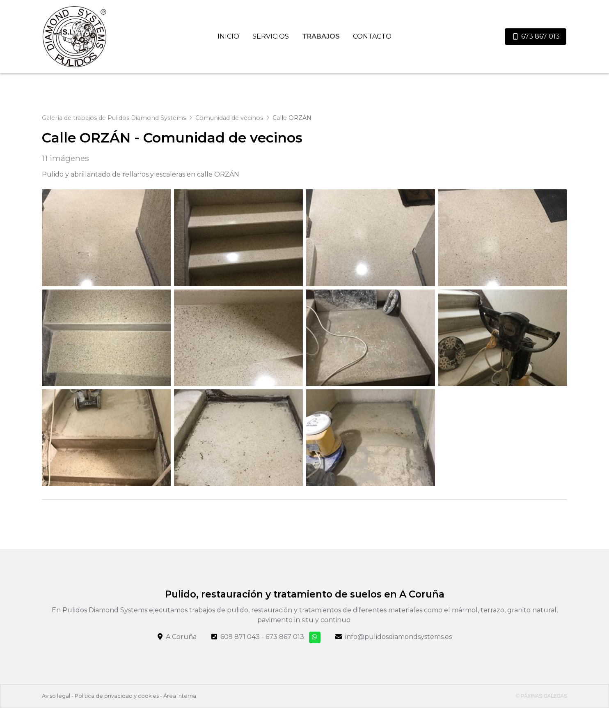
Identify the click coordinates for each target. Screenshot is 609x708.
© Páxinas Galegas (541, 696)
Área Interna (179, 696)
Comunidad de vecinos (229, 118)
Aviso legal (56, 696)
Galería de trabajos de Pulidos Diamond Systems (114, 118)
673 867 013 (285, 637)
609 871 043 (240, 637)
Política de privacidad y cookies (117, 696)
